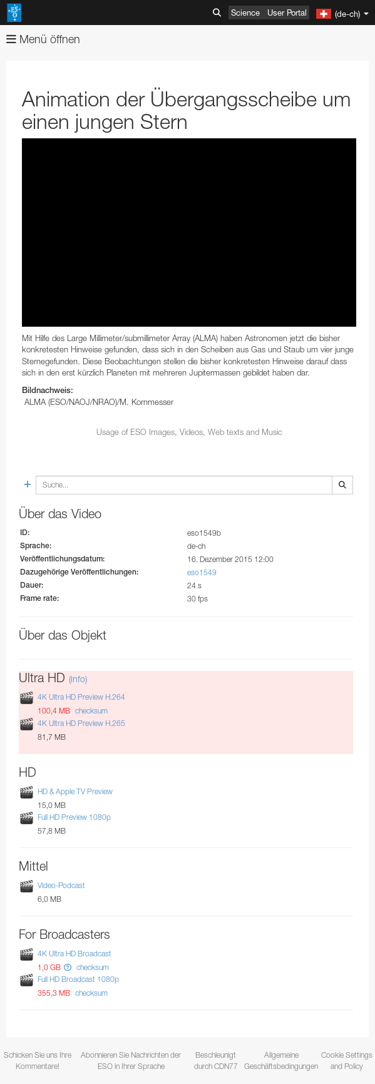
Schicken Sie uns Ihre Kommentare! (37, 1060)
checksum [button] (90, 710)
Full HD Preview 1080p (74, 817)
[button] (67, 967)
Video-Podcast (61, 885)
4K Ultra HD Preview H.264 (81, 697)
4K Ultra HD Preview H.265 (81, 723)
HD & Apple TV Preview (75, 791)
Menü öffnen (43, 39)
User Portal (287, 13)
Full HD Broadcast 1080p (78, 979)
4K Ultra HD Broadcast (74, 953)
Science (245, 13)
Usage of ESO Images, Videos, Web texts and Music (189, 432)
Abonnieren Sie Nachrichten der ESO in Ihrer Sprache (131, 1060)
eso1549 (202, 572)
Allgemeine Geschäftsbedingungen (281, 1060)
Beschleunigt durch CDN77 (216, 1060)
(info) (78, 678)
